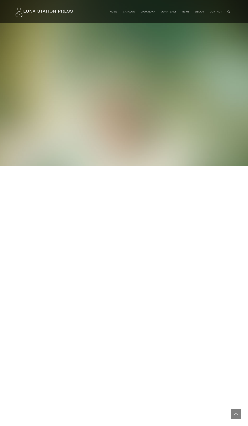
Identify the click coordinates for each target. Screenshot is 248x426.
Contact (216, 11)
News (186, 11)
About (199, 11)
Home (113, 11)
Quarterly (168, 11)
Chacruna (148, 11)
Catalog (129, 11)
